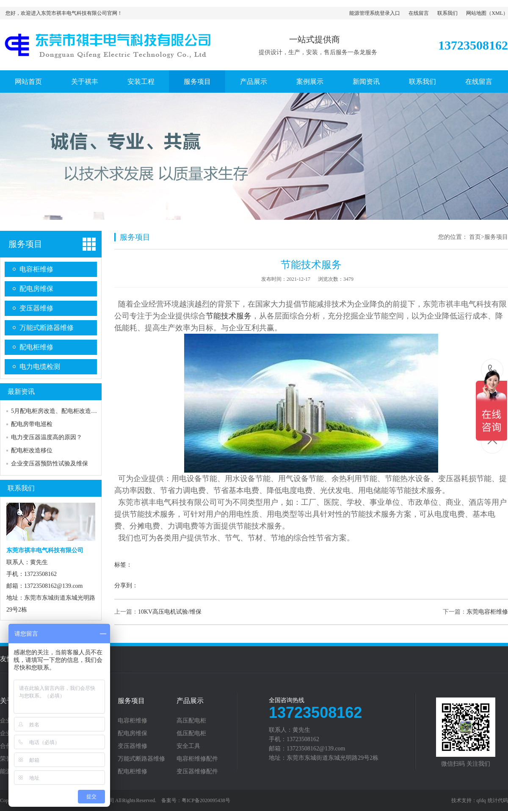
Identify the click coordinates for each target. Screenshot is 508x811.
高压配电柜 (191, 721)
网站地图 (476, 13)
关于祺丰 (84, 81)
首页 (475, 237)
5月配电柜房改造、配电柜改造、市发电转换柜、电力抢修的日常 (95, 411)
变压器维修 (36, 308)
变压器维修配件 (197, 772)
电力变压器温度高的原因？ (46, 437)
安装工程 (141, 81)
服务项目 (197, 81)
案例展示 (309, 81)
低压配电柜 (191, 733)
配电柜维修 (36, 347)
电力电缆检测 (39, 366)
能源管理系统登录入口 (374, 13)
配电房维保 (36, 288)
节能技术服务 (228, 316)
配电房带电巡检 (31, 424)
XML (497, 13)
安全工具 (188, 746)
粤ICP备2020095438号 (206, 800)
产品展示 (253, 81)
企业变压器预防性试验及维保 (49, 463)
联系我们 (447, 13)
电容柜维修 (36, 269)
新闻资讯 (366, 81)
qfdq (481, 800)
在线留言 (419, 13)
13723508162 (492, 369)
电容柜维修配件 (197, 759)
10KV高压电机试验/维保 (170, 612)
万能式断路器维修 (46, 327)
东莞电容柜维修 (487, 612)
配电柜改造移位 (31, 450)
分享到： (126, 585)
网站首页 (28, 81)
